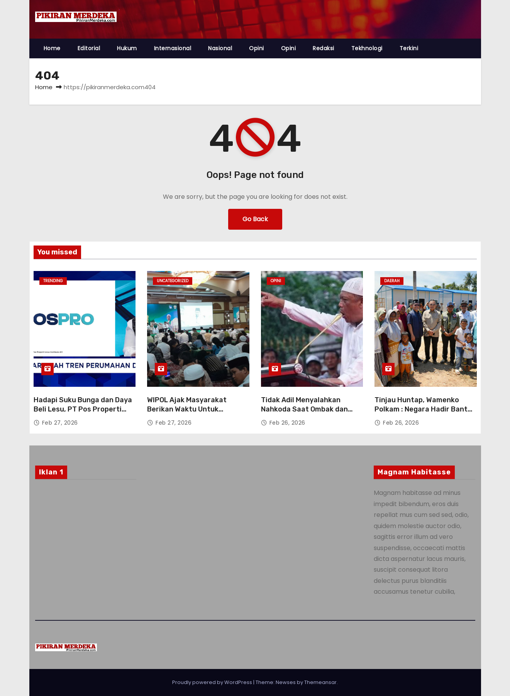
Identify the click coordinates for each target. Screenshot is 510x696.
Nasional (220, 48)
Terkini (409, 48)
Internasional (172, 48)
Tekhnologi (367, 48)
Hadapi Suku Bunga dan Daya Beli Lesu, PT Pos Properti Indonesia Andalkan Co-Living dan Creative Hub (84, 414)
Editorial (89, 48)
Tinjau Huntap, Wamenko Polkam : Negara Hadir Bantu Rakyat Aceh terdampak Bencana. (423, 414)
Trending (53, 281)
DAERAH (392, 281)
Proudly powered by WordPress (212, 682)
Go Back (255, 219)
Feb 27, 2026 (60, 423)
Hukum (127, 48)
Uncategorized (172, 281)
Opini (256, 48)
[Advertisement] (86, 548)
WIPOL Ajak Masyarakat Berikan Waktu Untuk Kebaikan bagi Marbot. (187, 409)
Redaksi (323, 48)
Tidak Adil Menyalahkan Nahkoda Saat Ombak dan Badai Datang (304, 409)
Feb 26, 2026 (287, 423)
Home (52, 48)
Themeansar (320, 682)
